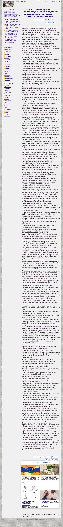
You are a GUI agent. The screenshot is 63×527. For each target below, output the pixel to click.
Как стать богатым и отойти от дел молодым (12, 22)
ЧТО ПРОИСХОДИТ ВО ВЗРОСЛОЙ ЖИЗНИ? (28, 476)
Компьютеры (7, 70)
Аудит (5, 52)
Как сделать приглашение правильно (11, 28)
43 (46, 459)
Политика (6, 90)
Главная (46, 1)
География (7, 59)
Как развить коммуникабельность (9, 11)
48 (38, 462)
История (6, 68)
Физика (6, 107)
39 (46, 457)
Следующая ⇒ (49, 22)
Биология (6, 54)
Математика (7, 76)
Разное (6, 97)
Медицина (7, 80)
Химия (6, 112)
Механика (6, 85)
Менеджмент (7, 82)
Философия (7, 109)
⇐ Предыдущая (39, 20)
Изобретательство (9, 63)
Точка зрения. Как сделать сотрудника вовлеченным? (11, 31)
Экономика (7, 116)
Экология (6, 114)
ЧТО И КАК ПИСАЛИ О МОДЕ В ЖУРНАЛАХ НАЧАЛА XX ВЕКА (49, 476)
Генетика (6, 58)
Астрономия (7, 51)
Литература (7, 71)
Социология (7, 100)
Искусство (7, 66)
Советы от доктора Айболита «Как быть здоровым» (12, 25)
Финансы (6, 111)
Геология (6, 61)
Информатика (8, 64)
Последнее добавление (10, 42)
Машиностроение (9, 78)
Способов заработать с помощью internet (10, 37)
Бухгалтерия (7, 56)
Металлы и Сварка (9, 83)
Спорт (5, 102)
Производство (8, 93)
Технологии (7, 104)
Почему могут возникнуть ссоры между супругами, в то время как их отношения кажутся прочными (12, 15)
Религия (6, 99)
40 (49, 457)
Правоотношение (8, 92)
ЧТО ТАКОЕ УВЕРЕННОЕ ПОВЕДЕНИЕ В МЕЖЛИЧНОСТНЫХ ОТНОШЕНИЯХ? (28, 503)
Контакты (53, 1)
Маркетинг (7, 75)
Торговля (6, 105)
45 (52, 459)
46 (56, 459)
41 (53, 457)
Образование (7, 87)
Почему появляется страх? (11, 19)
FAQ (59, 1)
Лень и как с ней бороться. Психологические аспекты (11, 34)
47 (35, 462)
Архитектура (7, 49)
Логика (6, 73)
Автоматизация (8, 47)
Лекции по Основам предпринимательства (10, 40)
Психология (7, 95)
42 (56, 457)
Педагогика (7, 88)
